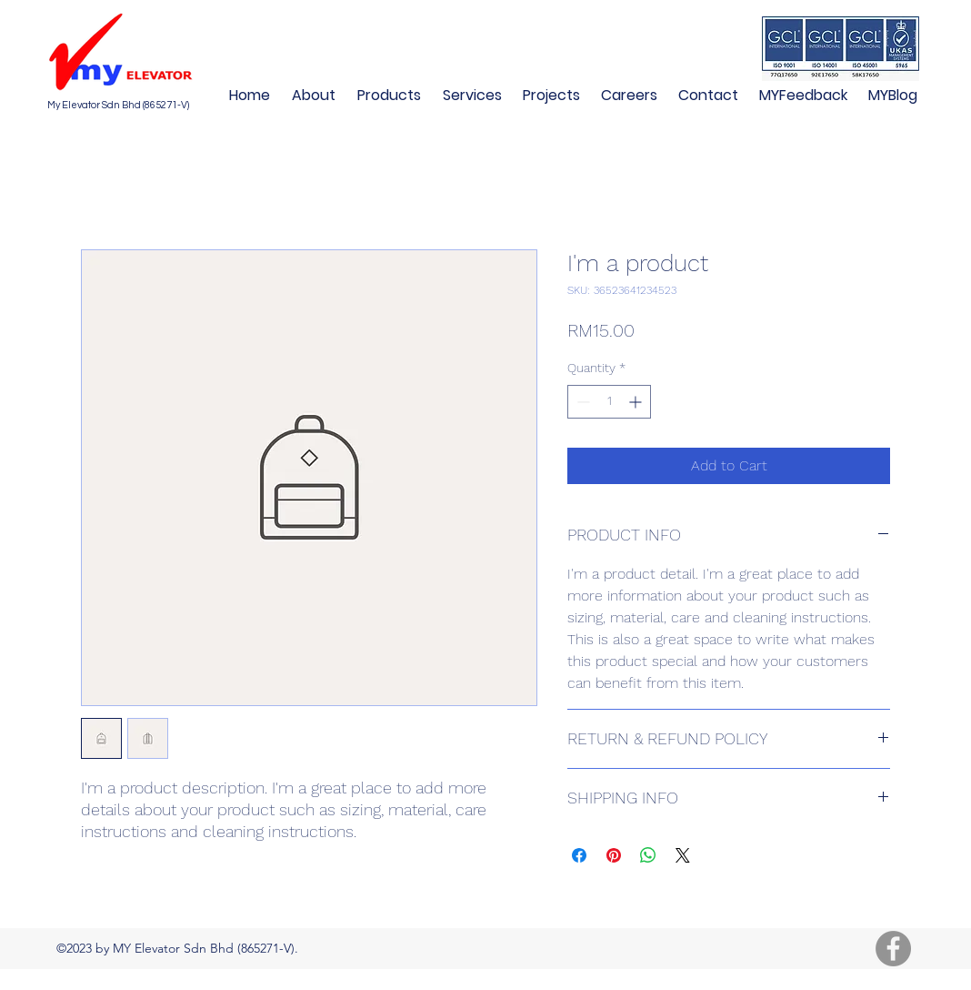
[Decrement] (581, 402)
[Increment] (637, 402)
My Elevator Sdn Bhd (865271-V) (118, 105)
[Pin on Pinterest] (614, 855)
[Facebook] (893, 948)
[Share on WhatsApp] (648, 855)
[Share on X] (683, 855)
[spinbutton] (609, 402)
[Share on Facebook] (579, 855)
